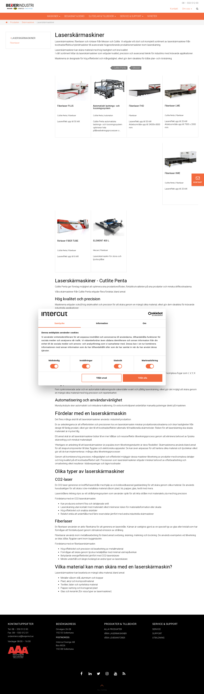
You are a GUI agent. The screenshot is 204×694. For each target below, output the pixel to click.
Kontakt (174, 8)
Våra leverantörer (114, 637)
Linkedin (90, 673)
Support (157, 633)
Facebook (81, 673)
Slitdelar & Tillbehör (102, 16)
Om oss (187, 8)
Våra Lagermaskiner (115, 633)
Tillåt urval (101, 378)
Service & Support (131, 16)
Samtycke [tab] (60, 323)
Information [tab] (102, 323)
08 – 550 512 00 (190, 3)
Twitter (98, 673)
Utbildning (158, 637)
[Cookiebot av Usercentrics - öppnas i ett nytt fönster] (150, 314)
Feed (124, 673)
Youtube (115, 673)
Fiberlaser (15, 43)
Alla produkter (113, 629)
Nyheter (152, 16)
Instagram (106, 673)
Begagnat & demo (74, 16)
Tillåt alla (142, 378)
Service (156, 629)
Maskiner (53, 16)
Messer (136, 67)
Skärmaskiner (28, 22)
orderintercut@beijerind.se (21, 636)
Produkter (14, 22)
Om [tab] (144, 323)
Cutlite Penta (120, 67)
